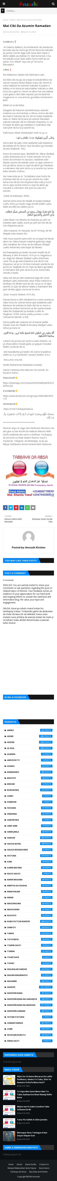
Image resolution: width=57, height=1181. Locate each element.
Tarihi (29, 933)
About (19, 1164)
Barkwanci (29, 772)
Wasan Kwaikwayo (29, 975)
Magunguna (29, 903)
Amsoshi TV (29, 760)
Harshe (29, 837)
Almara (29, 754)
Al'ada (29, 748)
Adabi (29, 736)
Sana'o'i (29, 927)
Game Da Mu (30, 1164)
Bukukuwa (29, 790)
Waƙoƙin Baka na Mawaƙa (29, 1005)
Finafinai (29, 813)
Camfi (29, 796)
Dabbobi (29, 802)
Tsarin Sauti (29, 945)
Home (5, 20)
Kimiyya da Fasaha (29, 885)
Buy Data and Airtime (38, 1171)
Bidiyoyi (29, 778)
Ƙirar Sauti (29, 1040)
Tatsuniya (29, 939)
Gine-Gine (29, 825)
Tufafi (29, 963)
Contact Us (44, 1164)
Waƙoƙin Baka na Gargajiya (29, 999)
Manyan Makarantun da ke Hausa (22, 1168)
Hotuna (29, 855)
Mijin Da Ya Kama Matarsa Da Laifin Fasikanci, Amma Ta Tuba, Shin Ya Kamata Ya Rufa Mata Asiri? (34, 1079)
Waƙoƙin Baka (29, 993)
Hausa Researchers (29, 849)
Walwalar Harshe (29, 969)
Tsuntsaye (29, 957)
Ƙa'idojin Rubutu (29, 1034)
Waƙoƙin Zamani (29, 1011)
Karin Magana (29, 879)
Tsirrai (29, 951)
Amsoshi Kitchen (12, 32)
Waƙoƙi (29, 987)
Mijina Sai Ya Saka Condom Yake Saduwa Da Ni (33, 1108)
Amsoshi (36, 1176)
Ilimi (29, 861)
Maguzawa (29, 909)
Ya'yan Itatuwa (29, 1017)
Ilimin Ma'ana (29, 867)
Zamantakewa (29, 1023)
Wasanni (29, 981)
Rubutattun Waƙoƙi (29, 921)
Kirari (29, 897)
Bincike (29, 784)
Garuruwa (29, 819)
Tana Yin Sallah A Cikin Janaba (32, 1119)
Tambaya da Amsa (18, 1171)
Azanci (29, 766)
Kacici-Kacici (29, 873)
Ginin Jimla (29, 831)
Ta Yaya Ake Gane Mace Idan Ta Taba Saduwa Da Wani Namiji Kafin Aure (34, 1094)
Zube (29, 1029)
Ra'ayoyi (29, 915)
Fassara (29, 807)
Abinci (29, 730)
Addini (13, 20)
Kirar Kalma (29, 891)
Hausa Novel (29, 843)
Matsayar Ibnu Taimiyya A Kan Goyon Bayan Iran (32, 1134)
